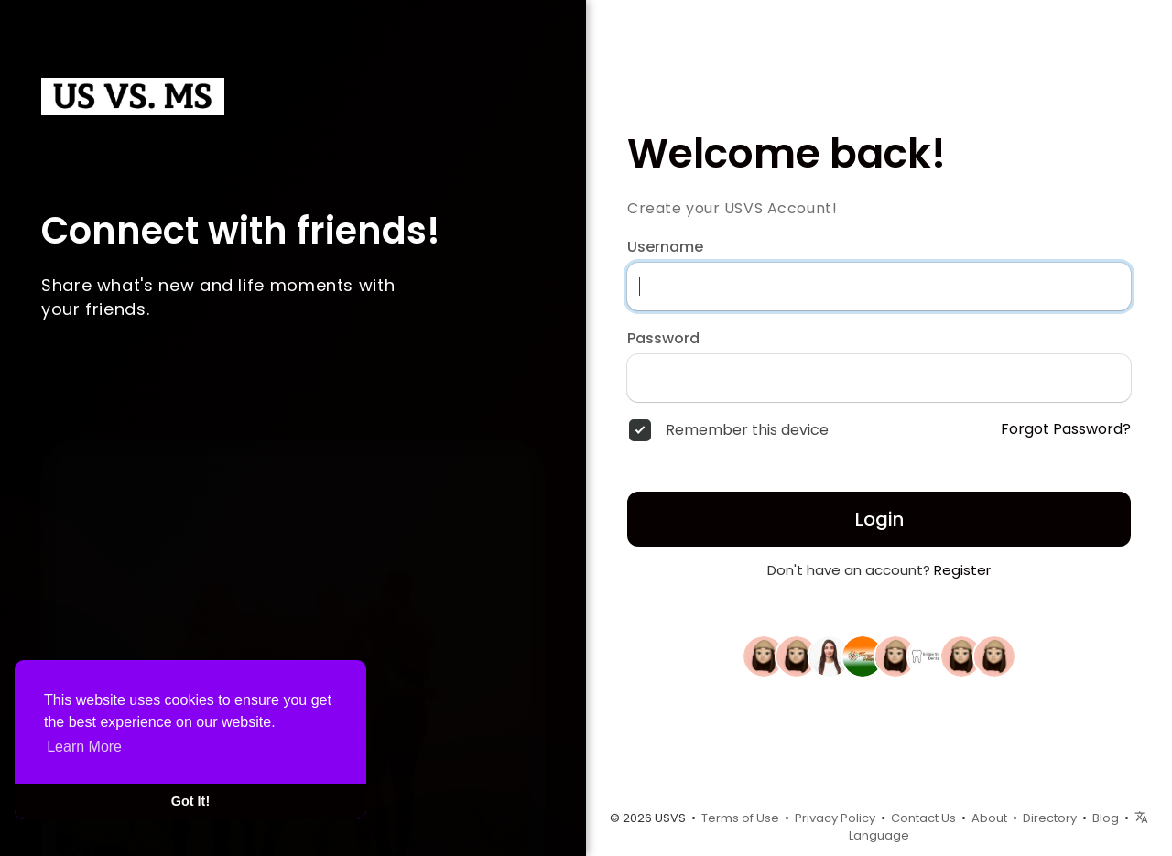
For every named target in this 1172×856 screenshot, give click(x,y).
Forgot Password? (1066, 429)
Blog (1105, 818)
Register (962, 570)
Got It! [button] (190, 801)
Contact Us (923, 818)
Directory (1050, 818)
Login (879, 519)
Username (665, 247)
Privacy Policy (835, 818)
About (989, 818)
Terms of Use (740, 818)
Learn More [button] (84, 746)
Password (663, 339)
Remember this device (747, 430)
